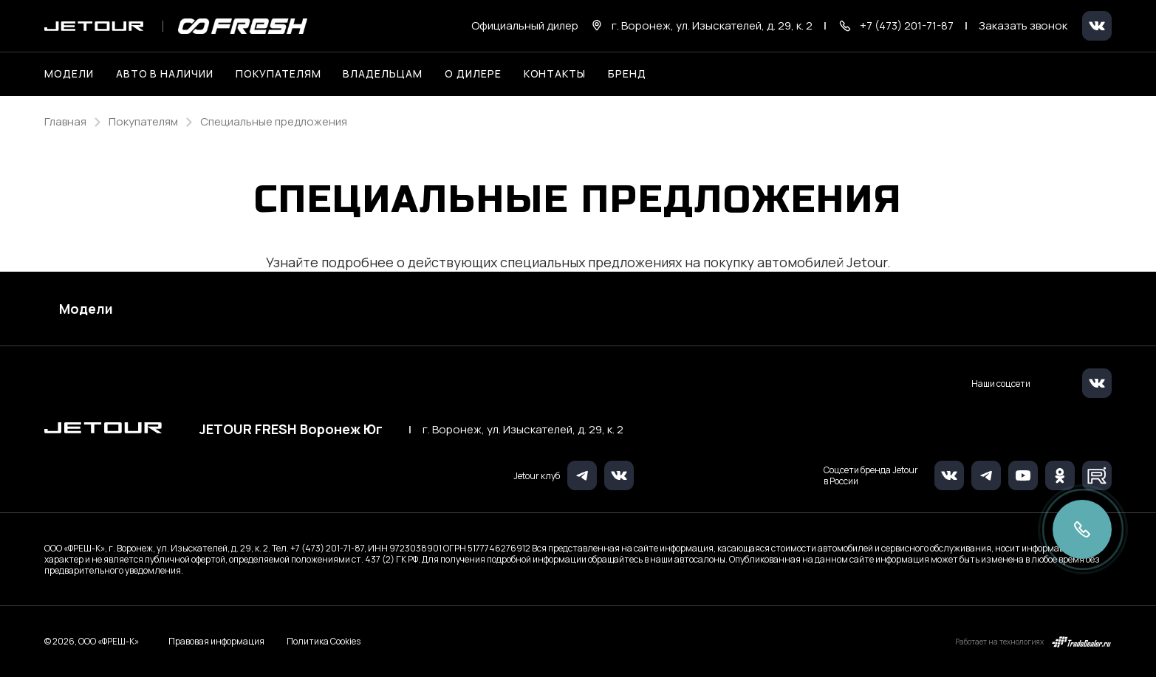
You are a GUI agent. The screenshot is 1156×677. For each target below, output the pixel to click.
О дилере (473, 73)
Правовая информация (216, 641)
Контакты (555, 73)
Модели (86, 308)
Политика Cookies (323, 641)
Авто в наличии (164, 73)
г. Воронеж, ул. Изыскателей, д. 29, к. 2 (523, 429)
